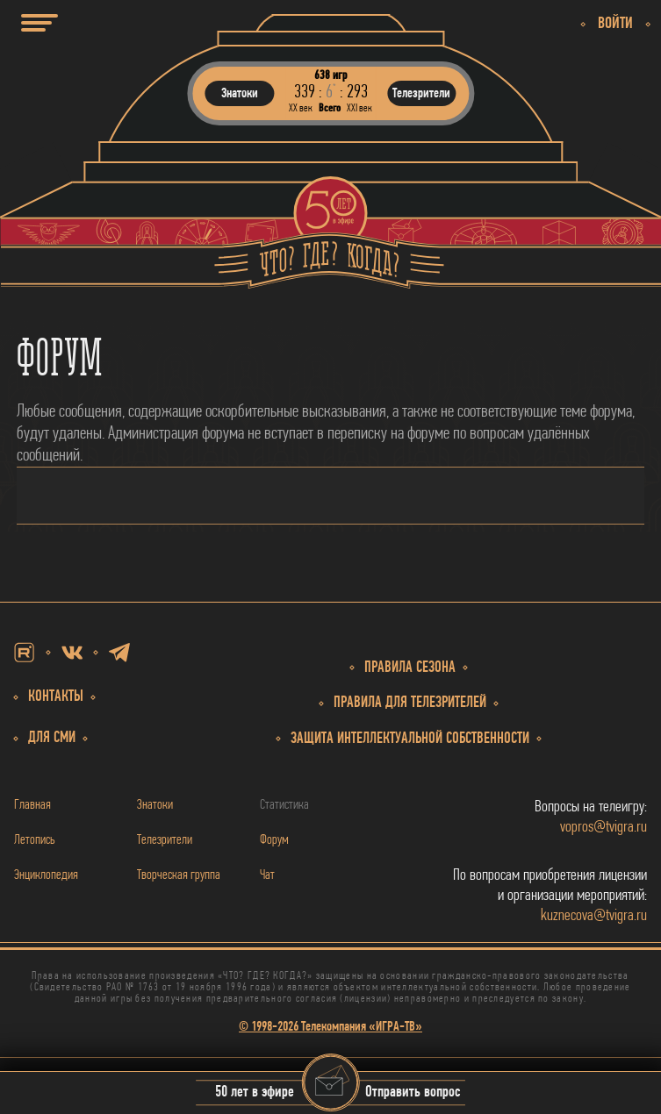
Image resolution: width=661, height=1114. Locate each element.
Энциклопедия (46, 875)
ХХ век (301, 108)
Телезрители (164, 840)
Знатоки (155, 805)
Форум (274, 840)
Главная (32, 805)
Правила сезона (410, 668)
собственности (410, 739)
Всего (330, 108)
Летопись (34, 840)
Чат (267, 875)
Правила (410, 703)
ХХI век (359, 108)
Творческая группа (178, 875)
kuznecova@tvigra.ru (594, 916)
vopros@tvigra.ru (603, 827)
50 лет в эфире (254, 1093)
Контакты (55, 697)
